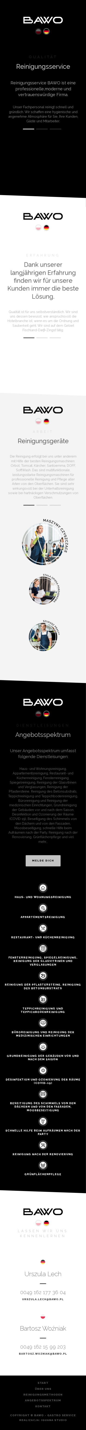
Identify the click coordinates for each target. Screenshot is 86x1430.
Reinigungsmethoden (43, 1394)
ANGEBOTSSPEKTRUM (43, 1400)
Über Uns (43, 1389)
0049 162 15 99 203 (43, 1346)
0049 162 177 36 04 (43, 1292)
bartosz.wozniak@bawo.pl (43, 1353)
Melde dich (43, 858)
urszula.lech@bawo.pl (43, 1298)
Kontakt (43, 1406)
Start (43, 1383)
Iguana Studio (54, 1420)
